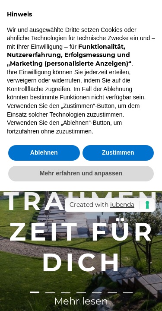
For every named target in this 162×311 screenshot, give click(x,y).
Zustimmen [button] (118, 152)
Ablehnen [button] (44, 152)
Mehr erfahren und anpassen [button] (81, 173)
